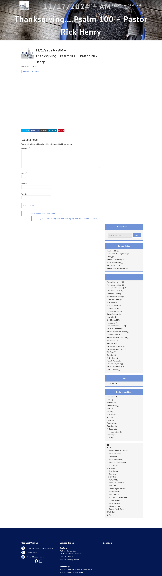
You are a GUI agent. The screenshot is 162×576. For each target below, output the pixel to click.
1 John (109, 411)
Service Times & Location (118, 450)
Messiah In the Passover (116, 268)
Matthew (110, 402)
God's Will (110, 383)
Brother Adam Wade (114, 296)
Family (109, 257)
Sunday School (114, 500)
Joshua (109, 438)
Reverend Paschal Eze (115, 326)
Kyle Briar (110, 317)
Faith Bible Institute (117, 483)
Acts (108, 417)
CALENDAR (129, 5)
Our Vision (113, 456)
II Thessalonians (113, 432)
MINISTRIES (115, 5)
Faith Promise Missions (117, 462)
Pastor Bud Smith (113, 291)
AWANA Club (114, 480)
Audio (35, 71)
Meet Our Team (115, 453)
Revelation (111, 397)
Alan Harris (111, 302)
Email (24, 183)
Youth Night (111, 251)
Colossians (111, 423)
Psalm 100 (94, 19)
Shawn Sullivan (112, 314)
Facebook (35, 131)
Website (24, 194)
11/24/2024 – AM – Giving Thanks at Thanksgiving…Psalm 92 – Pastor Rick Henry (66, 219)
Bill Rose (110, 352)
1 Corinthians (112, 405)
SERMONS (102, 5)
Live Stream (113, 471)
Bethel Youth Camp (116, 509)
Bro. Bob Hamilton (114, 329)
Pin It (61, 131)
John (108, 408)
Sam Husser (111, 343)
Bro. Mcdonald (112, 320)
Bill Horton (111, 340)
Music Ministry (114, 503)
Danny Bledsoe (112, 334)
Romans (110, 435)
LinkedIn (52, 131)
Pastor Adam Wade (114, 285)
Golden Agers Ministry (117, 488)
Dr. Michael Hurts (113, 299)
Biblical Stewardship (114, 259)
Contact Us (113, 465)
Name (24, 173)
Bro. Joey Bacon (113, 308)
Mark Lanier (111, 323)
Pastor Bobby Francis (115, 288)
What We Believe (115, 459)
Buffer (44, 131)
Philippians (111, 429)
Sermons (112, 474)
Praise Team (111, 358)
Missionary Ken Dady (114, 367)
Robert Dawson (113, 361)
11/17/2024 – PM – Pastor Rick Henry (39, 213)
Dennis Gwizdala (113, 311)
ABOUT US (90, 5)
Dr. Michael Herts (113, 293)
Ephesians (110, 426)
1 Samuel (110, 414)
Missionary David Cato (115, 349)
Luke (108, 400)
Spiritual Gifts (112, 265)
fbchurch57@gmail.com (36, 557)
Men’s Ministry (114, 494)
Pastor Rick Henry (113, 282)
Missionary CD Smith (114, 346)
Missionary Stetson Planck (117, 331)
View (26, 71)
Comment (25, 148)
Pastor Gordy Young (114, 364)
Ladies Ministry (114, 491)
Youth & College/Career (118, 497)
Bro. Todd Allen (112, 305)
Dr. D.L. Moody (112, 369)
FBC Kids (112, 486)
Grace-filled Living (114, 262)
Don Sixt (110, 355)
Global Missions (115, 506)
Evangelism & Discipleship (117, 254)
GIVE (139, 5)
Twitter (25, 131)
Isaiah (109, 420)
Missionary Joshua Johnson (117, 337)
